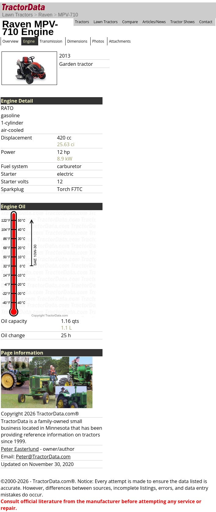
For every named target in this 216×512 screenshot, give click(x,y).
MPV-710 (68, 14)
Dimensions (77, 41)
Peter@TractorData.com (43, 456)
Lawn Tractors (17, 14)
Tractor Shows (182, 21)
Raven (45, 14)
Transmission (51, 41)
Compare (130, 21)
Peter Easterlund (20, 449)
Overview (10, 41)
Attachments (120, 41)
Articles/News (154, 21)
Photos (98, 41)
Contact (205, 21)
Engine (29, 41)
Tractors (82, 21)
